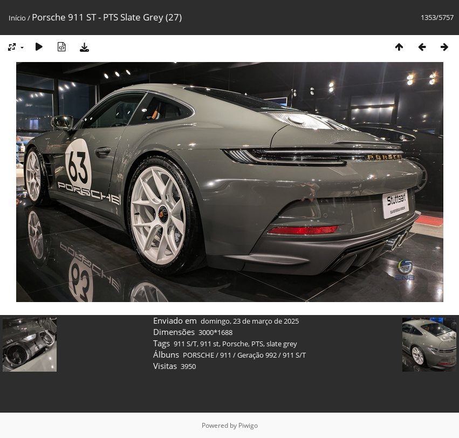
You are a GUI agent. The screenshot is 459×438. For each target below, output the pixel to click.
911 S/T (185, 343)
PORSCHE (198, 355)
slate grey (281, 343)
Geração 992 (257, 355)
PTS (257, 343)
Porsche (235, 343)
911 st (209, 343)
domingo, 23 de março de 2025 (250, 321)
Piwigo (248, 425)
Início (17, 18)
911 (225, 355)
